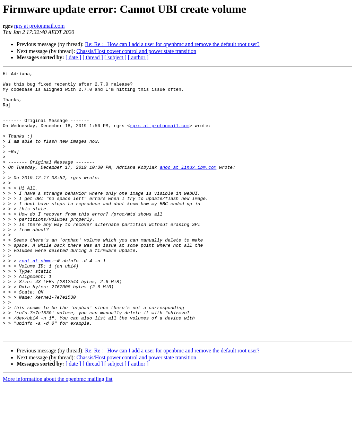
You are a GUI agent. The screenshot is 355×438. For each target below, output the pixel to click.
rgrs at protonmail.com (39, 26)
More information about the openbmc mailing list (57, 432)
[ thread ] (93, 57)
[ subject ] (115, 57)
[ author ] (138, 57)
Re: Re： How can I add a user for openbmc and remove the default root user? (172, 44)
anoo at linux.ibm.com (187, 187)
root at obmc (35, 299)
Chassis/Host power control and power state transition (136, 51)
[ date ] (73, 57)
